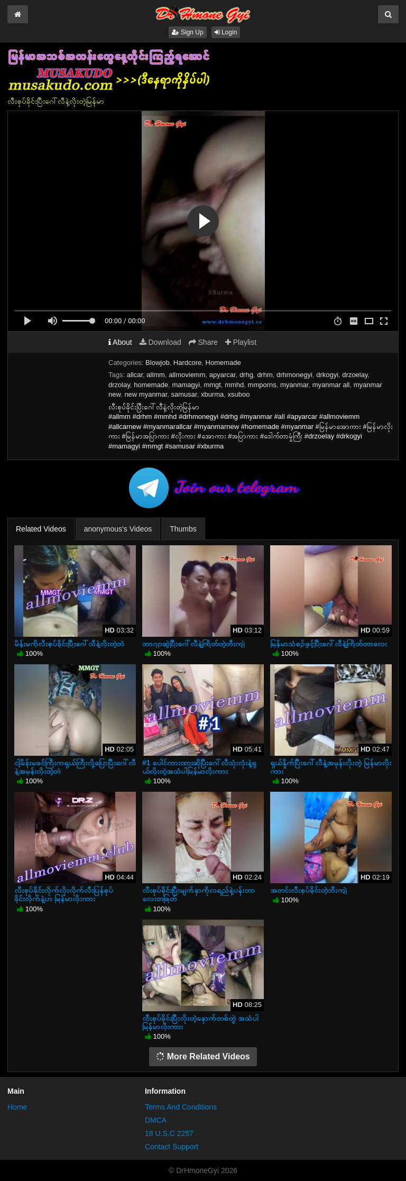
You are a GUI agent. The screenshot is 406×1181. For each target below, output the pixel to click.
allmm (155, 375)
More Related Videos (203, 1056)
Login (226, 32)
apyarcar (222, 375)
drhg (246, 375)
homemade (151, 385)
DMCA (156, 1120)
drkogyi (327, 375)
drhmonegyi (294, 375)
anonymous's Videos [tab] (118, 529)
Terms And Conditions (181, 1107)
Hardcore (187, 363)
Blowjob (157, 363)
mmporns (262, 385)
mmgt (212, 385)
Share (203, 342)
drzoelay (354, 375)
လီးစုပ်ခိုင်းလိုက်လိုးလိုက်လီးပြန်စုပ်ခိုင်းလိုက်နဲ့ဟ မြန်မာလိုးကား (63, 894)
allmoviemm (187, 375)
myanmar (294, 385)
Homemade (223, 363)
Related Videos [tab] (41, 529)
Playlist (240, 342)
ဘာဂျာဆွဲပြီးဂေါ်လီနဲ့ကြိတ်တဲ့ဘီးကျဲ (193, 643)
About (120, 342)
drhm (265, 375)
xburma (212, 394)
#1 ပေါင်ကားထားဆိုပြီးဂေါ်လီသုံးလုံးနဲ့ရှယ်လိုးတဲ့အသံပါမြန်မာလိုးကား (199, 766)
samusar (184, 394)
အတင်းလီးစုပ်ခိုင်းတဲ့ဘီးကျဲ (308, 890)
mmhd (234, 385)
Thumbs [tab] (183, 529)
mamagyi (186, 385)
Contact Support (171, 1146)
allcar (135, 375)
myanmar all (331, 385)
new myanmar (145, 394)
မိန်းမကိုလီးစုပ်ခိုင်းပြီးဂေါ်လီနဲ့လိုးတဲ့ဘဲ (69, 643)
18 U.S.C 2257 (169, 1133)
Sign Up (188, 32)
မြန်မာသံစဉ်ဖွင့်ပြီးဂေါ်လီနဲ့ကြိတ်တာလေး (328, 643)
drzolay (119, 385)
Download (160, 342)
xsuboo (239, 394)
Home (17, 1107)
